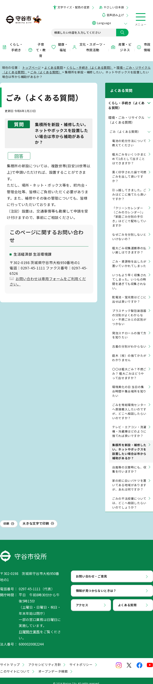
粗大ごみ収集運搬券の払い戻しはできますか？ (129, 245)
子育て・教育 (37, 50)
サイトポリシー (80, 659)
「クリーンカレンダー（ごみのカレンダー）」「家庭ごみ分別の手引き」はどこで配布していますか (129, 211)
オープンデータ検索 (53, 666)
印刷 (6, 518)
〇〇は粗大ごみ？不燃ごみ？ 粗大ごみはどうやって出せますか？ (129, 368)
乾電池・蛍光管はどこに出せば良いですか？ (129, 294)
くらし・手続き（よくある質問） (89, 67)
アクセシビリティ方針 (44, 659)
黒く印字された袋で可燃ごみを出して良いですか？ (129, 171)
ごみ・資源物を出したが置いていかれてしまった (129, 258)
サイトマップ (10, 659)
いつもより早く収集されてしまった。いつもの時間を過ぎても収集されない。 (129, 276)
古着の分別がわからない (129, 341)
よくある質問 (53, 67)
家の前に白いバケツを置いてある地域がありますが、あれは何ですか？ (129, 479)
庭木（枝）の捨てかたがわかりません (129, 352)
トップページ (31, 67)
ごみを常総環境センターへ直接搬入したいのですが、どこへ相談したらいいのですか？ (129, 406)
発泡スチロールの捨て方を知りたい (129, 330)
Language (104, 23)
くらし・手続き (12, 47)
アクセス (82, 599)
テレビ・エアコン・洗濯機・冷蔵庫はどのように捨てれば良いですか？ (129, 426)
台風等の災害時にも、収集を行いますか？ (129, 464)
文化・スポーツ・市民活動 (89, 47)
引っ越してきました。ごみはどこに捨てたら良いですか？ (129, 189)
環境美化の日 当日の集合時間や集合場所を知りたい (129, 386)
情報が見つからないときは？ (96, 585)
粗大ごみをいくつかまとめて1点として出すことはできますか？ (129, 153)
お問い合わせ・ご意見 (91, 571)
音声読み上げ (115, 15)
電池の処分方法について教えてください (129, 137)
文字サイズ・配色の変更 (74, 7)
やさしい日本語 (114, 7)
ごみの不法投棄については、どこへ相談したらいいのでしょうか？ (129, 497)
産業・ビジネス (121, 47)
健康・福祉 (59, 47)
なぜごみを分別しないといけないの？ (129, 231)
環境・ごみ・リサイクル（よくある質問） (126, 114)
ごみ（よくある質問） (45, 72)
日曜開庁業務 (29, 626)
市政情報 (143, 47)
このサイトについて (15, 666)
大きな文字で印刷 (36, 518)
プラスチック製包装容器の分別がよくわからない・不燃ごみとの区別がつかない (129, 312)
